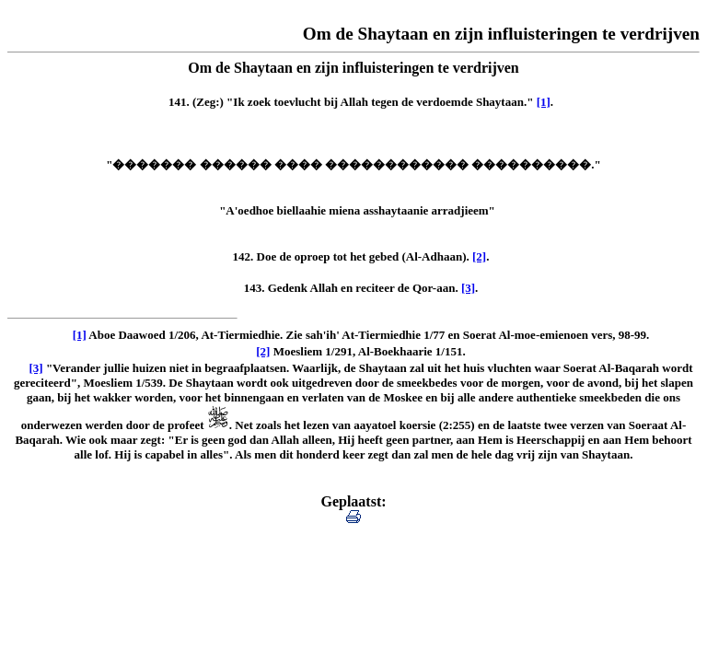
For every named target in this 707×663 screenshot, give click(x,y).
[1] (544, 102)
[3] (468, 288)
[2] (479, 256)
